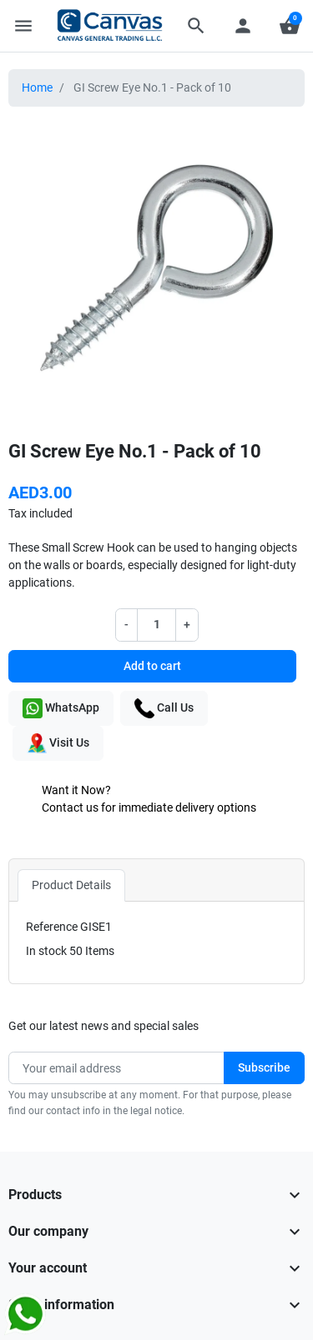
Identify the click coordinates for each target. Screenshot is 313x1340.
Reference (52, 926)
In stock (46, 951)
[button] (196, 26)
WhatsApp (61, 708)
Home (37, 87)
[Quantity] (157, 624)
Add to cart (152, 665)
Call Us (164, 708)
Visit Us (58, 743)
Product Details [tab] (71, 885)
